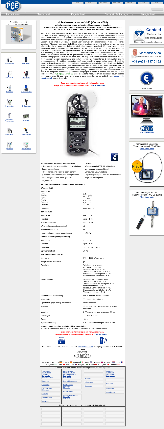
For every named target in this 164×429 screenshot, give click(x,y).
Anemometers (46, 371)
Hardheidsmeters (68, 371)
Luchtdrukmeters (68, 391)
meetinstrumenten (85, 346)
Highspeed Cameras (69, 372)
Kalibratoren (67, 386)
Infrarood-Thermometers (70, 381)
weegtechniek (46, 78)
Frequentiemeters (47, 397)
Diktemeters (45, 390)
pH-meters (88, 378)
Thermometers (110, 372)
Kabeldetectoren (68, 385)
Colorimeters (45, 385)
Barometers (45, 381)
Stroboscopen (88, 386)
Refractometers (89, 382)
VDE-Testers (109, 383)
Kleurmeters (66, 388)
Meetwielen (66, 397)
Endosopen (45, 393)
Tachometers (109, 371)
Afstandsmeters (46, 372)
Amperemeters (46, 376)
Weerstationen (110, 388)
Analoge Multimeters (48, 377)
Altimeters (45, 374)
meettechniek (117, 76)
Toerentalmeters (110, 374)
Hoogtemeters (67, 376)
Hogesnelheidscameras (69, 374)
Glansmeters (45, 401)
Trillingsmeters (110, 376)
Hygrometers (67, 377)
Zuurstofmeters (110, 392)
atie (143, 2)
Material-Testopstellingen (70, 395)
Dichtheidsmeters (47, 388)
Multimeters (66, 398)
